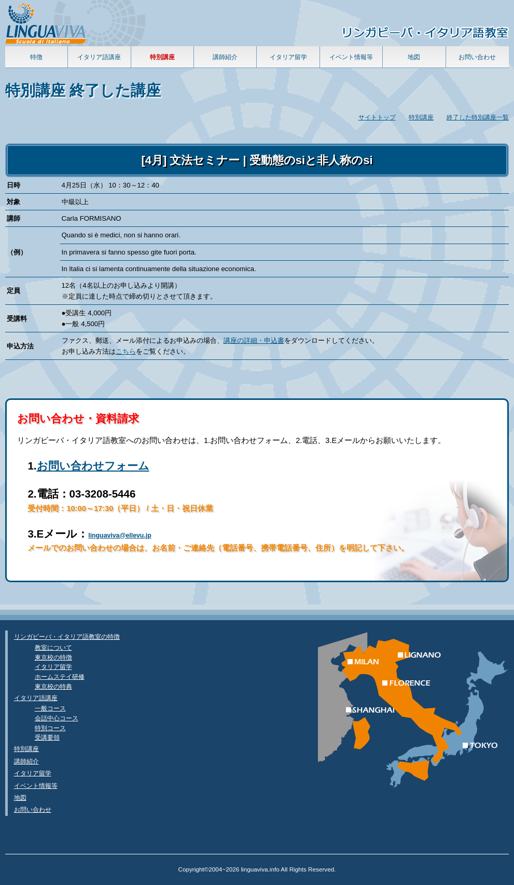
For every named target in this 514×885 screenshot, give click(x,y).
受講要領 (47, 737)
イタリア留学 (288, 56)
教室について (53, 647)
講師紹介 (225, 56)
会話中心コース (56, 718)
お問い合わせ (477, 56)
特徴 (36, 56)
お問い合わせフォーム (93, 466)
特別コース (50, 728)
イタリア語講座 (99, 56)
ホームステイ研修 (60, 676)
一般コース (50, 708)
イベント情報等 (351, 56)
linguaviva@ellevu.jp (119, 535)
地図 (414, 56)
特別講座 (421, 117)
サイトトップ (377, 117)
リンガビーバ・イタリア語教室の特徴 (67, 636)
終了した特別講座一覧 (478, 117)
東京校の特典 (53, 686)
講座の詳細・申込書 (254, 340)
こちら (126, 351)
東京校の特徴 (53, 657)
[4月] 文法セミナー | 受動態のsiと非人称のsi (256, 160)
